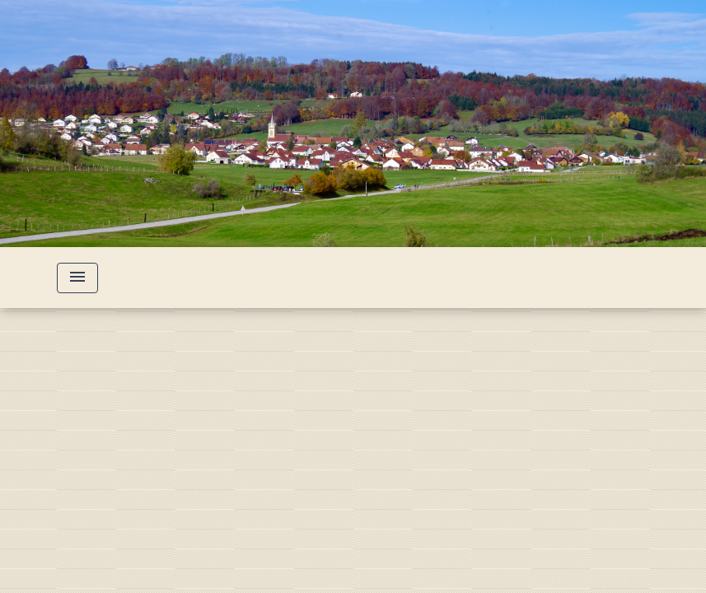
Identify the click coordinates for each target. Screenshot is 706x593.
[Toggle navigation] (77, 278)
